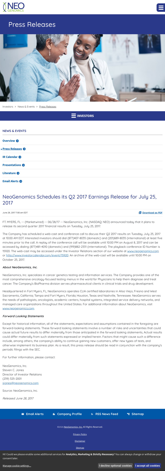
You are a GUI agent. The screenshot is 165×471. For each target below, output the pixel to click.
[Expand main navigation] (161, 7)
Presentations (12, 165)
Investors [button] (82, 115)
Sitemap (135, 414)
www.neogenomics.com (143, 251)
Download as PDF (150, 212)
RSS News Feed (104, 414)
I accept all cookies (147, 465)
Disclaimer (80, 441)
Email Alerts (10, 181)
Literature (9, 173)
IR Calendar (10, 157)
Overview (9, 141)
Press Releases (12, 149)
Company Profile (67, 414)
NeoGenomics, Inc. (73, 427)
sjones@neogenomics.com (21, 383)
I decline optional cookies (115, 465)
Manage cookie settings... (17, 466)
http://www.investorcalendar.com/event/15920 (37, 255)
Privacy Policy (80, 434)
